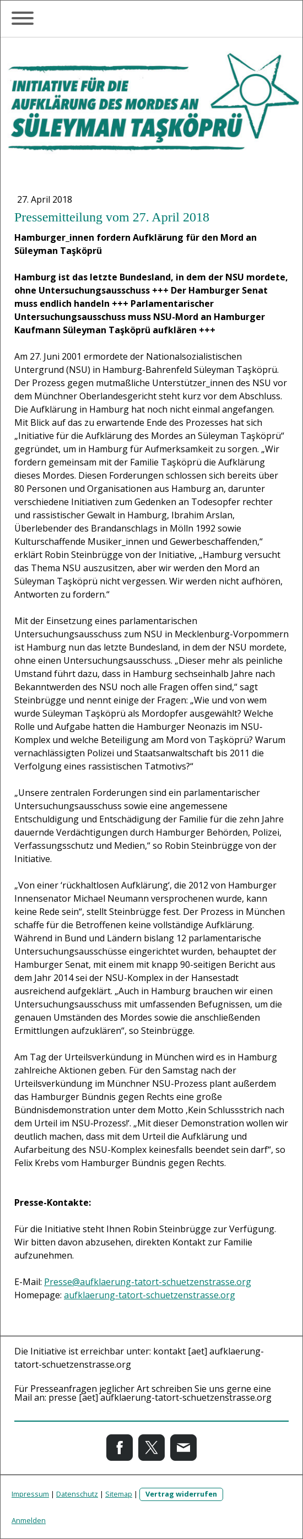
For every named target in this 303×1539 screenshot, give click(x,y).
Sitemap (118, 1494)
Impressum (30, 1494)
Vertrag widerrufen (181, 1494)
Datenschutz (77, 1494)
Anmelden (29, 1520)
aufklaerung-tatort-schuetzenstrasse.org (149, 1295)
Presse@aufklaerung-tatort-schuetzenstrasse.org (147, 1282)
